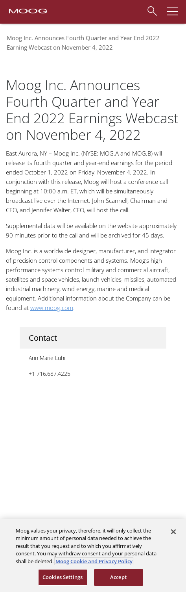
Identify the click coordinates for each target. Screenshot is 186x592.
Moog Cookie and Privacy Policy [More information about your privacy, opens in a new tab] (94, 561)
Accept (118, 577)
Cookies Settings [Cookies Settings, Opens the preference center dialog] (62, 577)
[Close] (173, 531)
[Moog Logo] (27, 10)
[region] (93, 555)
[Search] (151, 10)
